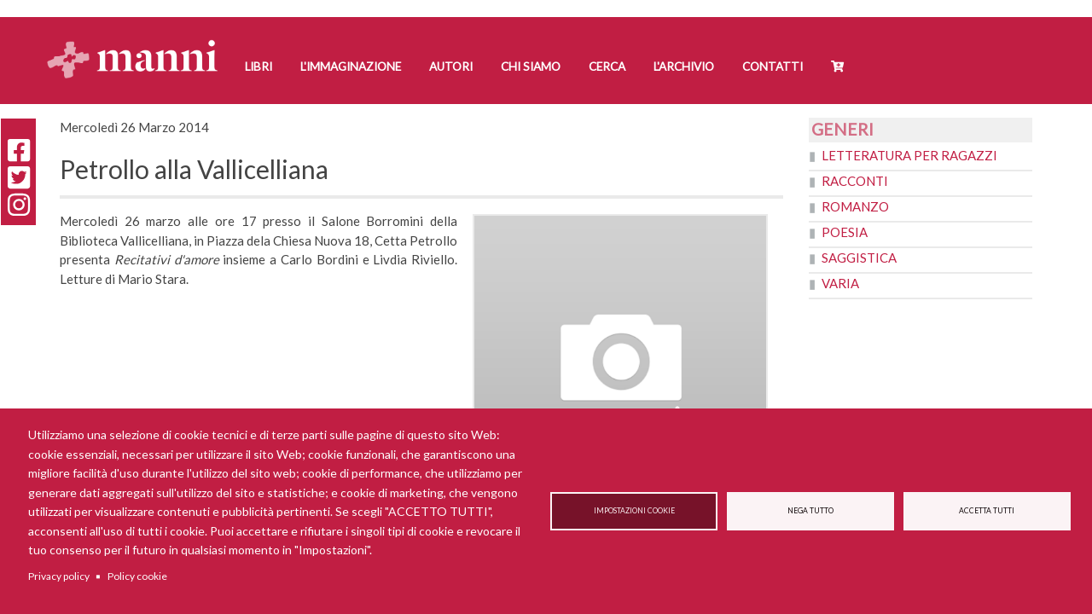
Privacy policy (59, 576)
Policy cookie (137, 576)
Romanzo (855, 206)
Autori (451, 66)
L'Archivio (683, 66)
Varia (840, 283)
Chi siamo (531, 66)
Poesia (845, 232)
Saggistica (859, 257)
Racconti (855, 180)
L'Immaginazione (350, 66)
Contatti (772, 66)
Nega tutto (810, 511)
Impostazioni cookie (634, 511)
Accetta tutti (986, 511)
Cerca (607, 66)
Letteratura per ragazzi (909, 155)
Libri (258, 66)
